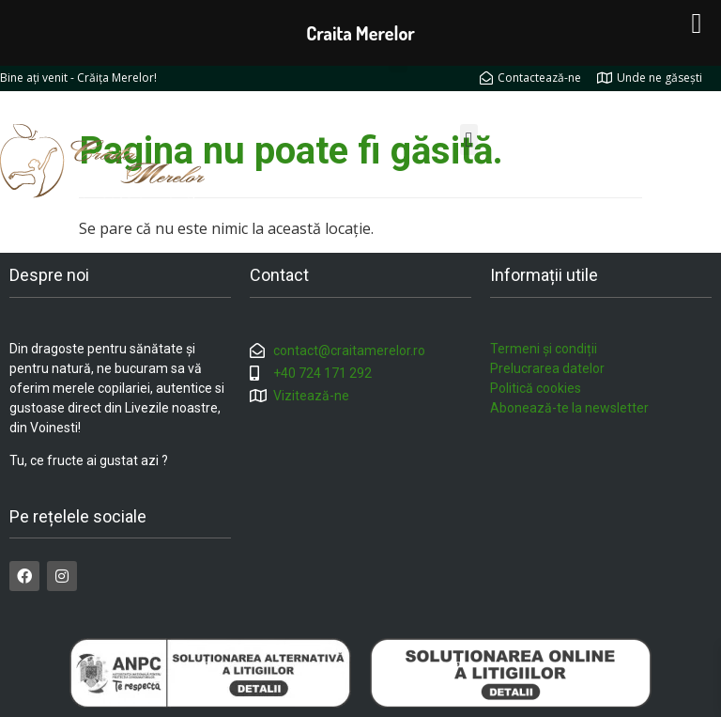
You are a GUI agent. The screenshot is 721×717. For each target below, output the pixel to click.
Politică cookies (535, 388)
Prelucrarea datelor (547, 368)
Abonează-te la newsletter (569, 407)
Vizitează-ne (311, 395)
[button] (469, 139)
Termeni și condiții (543, 348)
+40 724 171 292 (322, 373)
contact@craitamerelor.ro (349, 350)
